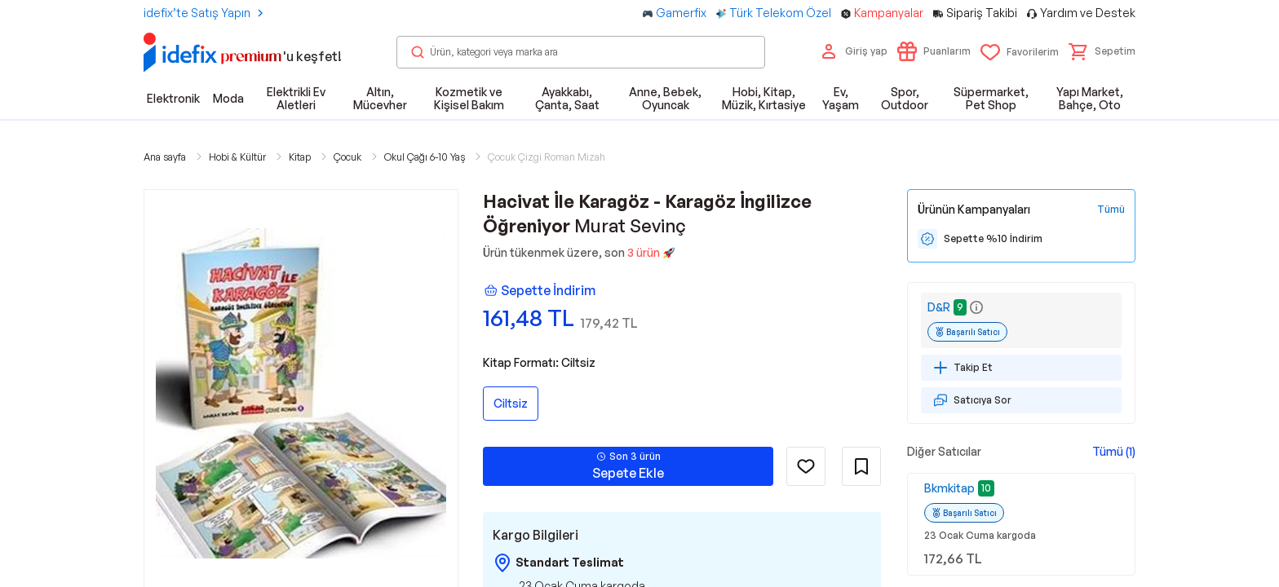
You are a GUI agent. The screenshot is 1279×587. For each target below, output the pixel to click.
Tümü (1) (1113, 451)
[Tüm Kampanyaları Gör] (1111, 209)
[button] (1102, 51)
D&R (938, 307)
